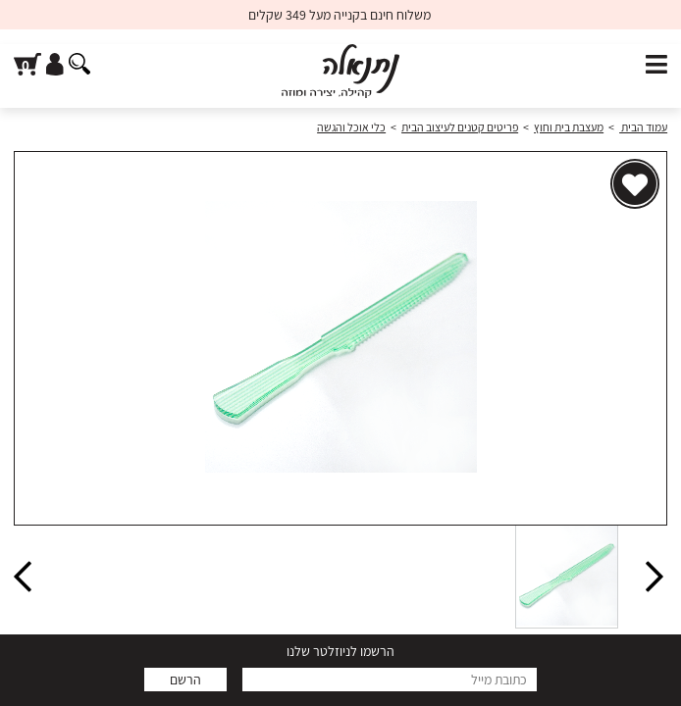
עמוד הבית (643, 127)
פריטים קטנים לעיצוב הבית (459, 127)
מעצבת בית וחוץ (568, 127)
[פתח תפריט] (656, 65)
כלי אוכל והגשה (351, 127)
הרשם (185, 679)
